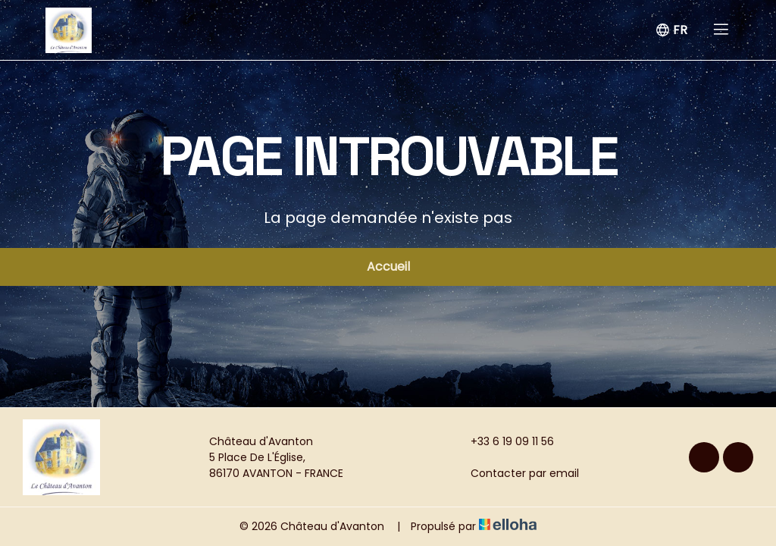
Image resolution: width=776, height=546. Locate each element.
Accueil (388, 266)
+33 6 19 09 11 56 (503, 441)
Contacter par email (516, 473)
